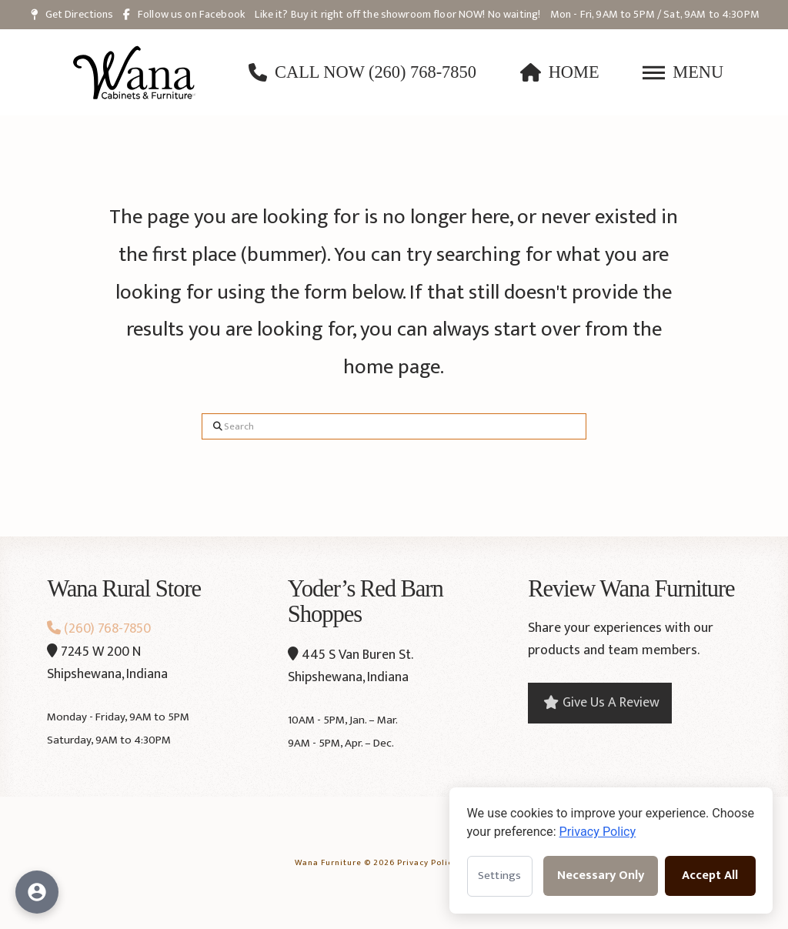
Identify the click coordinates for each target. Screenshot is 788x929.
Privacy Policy (427, 862)
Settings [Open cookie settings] (499, 875)
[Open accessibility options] (36, 892)
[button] (683, 72)
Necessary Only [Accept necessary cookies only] (600, 875)
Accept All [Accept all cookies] (710, 875)
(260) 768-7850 (99, 628)
